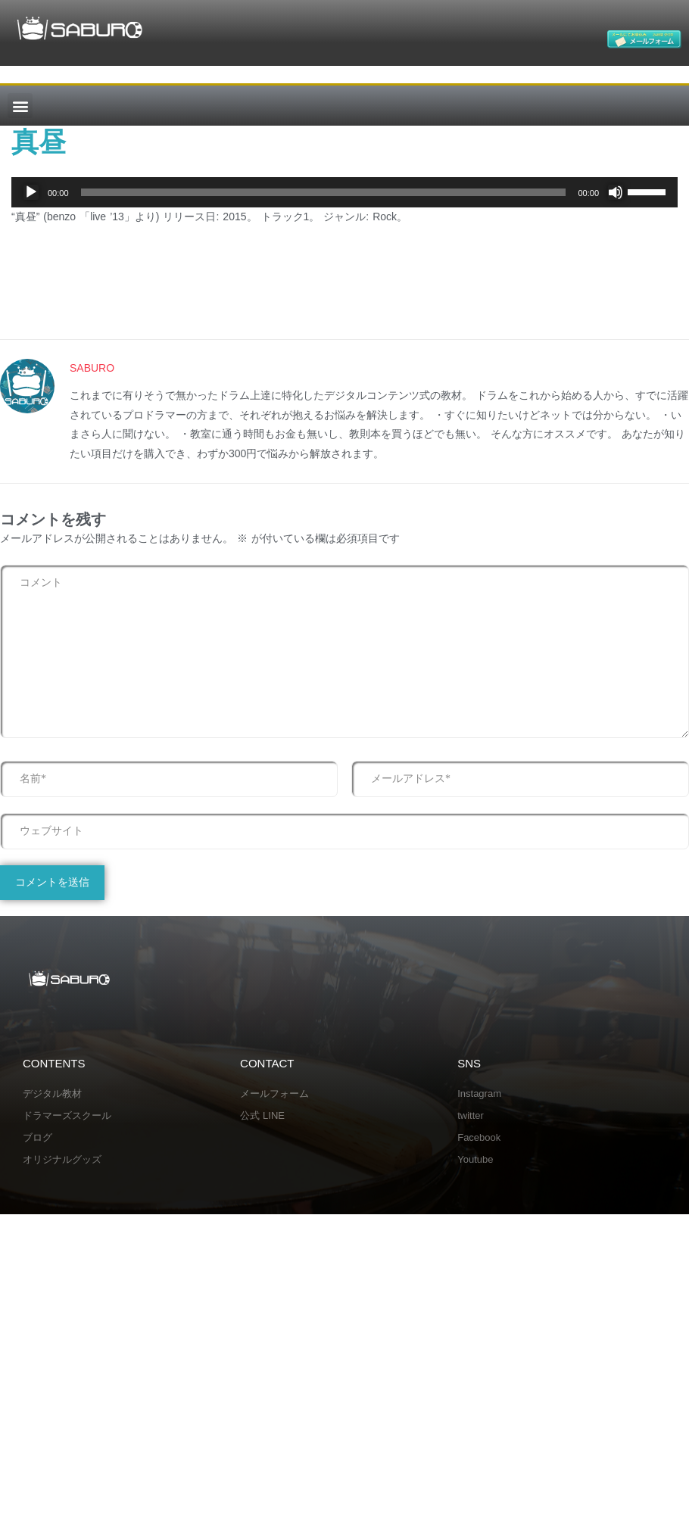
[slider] (323, 192)
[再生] (31, 192)
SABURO (92, 368)
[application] (344, 192)
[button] (20, 105)
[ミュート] (615, 192)
